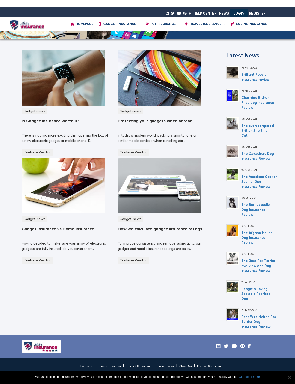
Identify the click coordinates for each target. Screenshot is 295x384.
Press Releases (110, 366)
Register (257, 13)
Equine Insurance (253, 24)
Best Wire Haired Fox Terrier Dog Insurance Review (258, 322)
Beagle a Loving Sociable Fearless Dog (256, 294)
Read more (252, 376)
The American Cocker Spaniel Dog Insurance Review (259, 182)
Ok (241, 376)
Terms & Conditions (138, 366)
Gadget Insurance (122, 24)
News (224, 13)
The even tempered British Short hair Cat (257, 131)
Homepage (84, 24)
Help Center (205, 13)
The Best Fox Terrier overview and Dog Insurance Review (258, 266)
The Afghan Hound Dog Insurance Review (257, 238)
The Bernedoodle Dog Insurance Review (255, 209)
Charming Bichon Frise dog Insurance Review (257, 102)
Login (238, 13)
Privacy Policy (165, 366)
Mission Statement (209, 366)
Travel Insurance (208, 24)
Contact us (87, 366)
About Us (185, 366)
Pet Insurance (165, 24)
